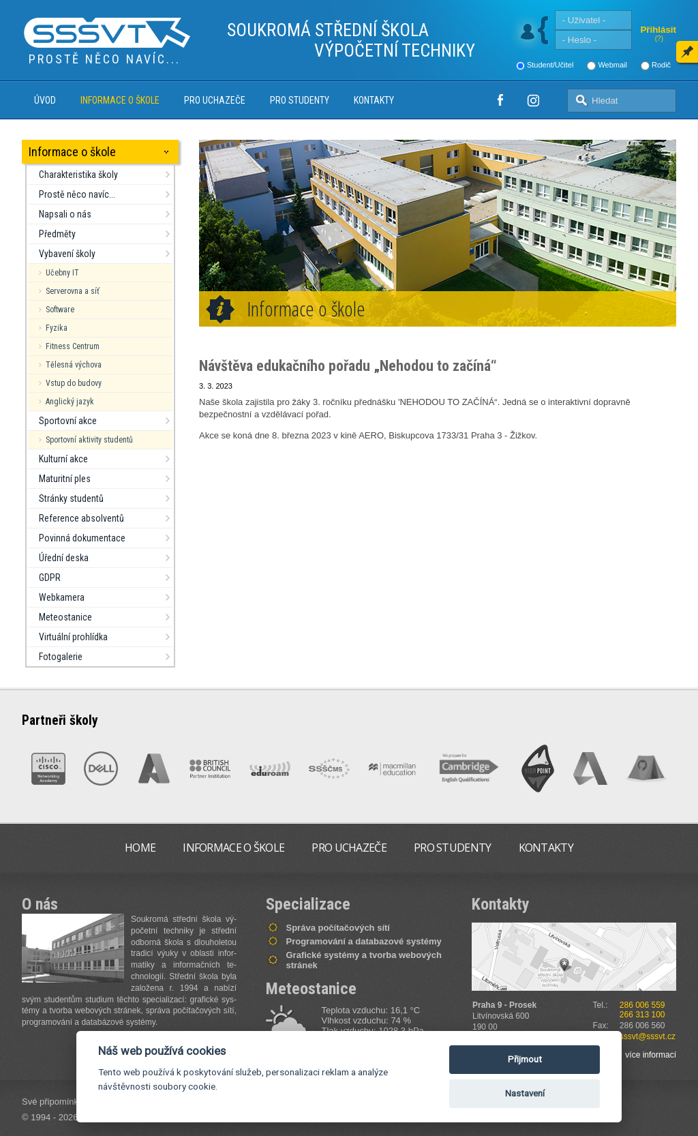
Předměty (57, 233)
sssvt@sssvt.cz (648, 1036)
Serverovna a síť (73, 291)
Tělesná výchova (74, 365)
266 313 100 (642, 1014)
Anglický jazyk (70, 401)
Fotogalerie (60, 656)
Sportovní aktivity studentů (89, 440)
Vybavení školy (67, 253)
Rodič (661, 65)
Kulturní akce (63, 458)
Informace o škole (120, 100)
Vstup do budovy (74, 383)
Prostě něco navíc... (77, 194)
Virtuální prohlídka (73, 636)
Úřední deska (64, 557)
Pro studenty (299, 100)
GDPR (50, 577)
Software (60, 309)
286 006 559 (642, 1005)
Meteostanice (65, 617)
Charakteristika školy (78, 174)
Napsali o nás (65, 214)
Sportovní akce (68, 420)
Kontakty (374, 100)
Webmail (612, 65)
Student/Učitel (550, 65)
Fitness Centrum (73, 346)
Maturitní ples (65, 478)
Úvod (45, 100)
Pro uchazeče (214, 100)
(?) (659, 38)
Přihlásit (658, 30)
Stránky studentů (71, 498)
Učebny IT (62, 273)
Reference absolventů (81, 518)
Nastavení (525, 1093)
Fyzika (56, 328)
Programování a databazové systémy (364, 941)
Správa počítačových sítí (338, 928)
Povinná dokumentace (82, 538)
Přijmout (525, 1059)
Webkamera (62, 597)
